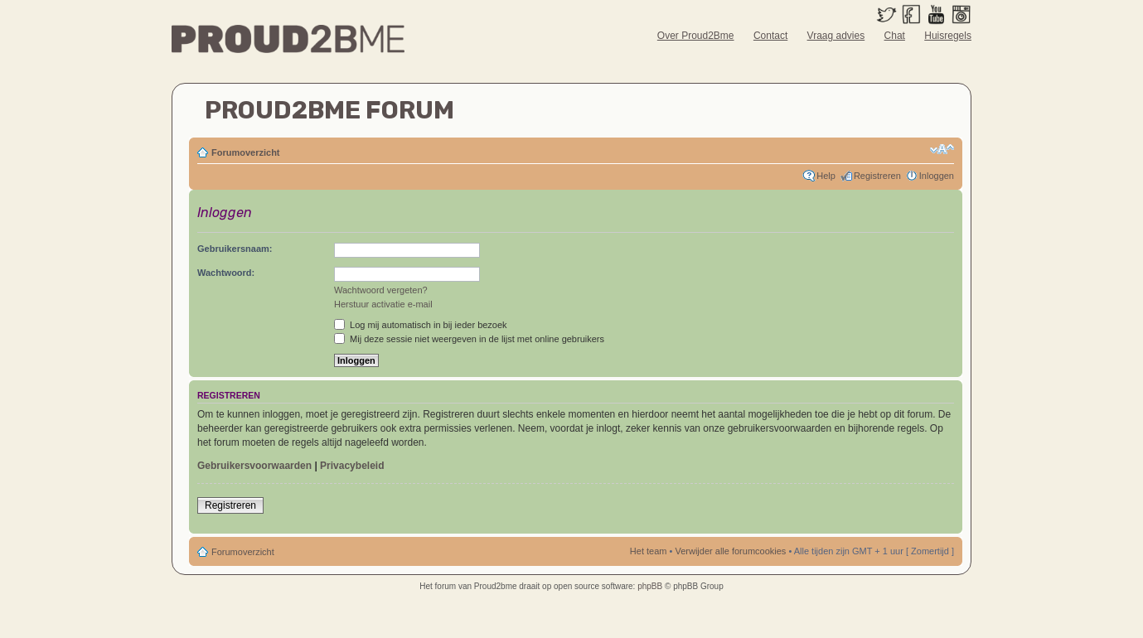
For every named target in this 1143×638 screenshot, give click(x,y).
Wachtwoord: (225, 273)
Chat (894, 35)
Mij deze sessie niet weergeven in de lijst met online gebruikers (469, 339)
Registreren (877, 176)
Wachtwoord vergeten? (381, 290)
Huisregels (947, 35)
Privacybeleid (352, 465)
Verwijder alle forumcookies (730, 551)
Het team (648, 551)
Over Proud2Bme (695, 35)
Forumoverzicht (245, 152)
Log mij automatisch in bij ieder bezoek (420, 325)
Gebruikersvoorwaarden (254, 465)
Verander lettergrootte (942, 149)
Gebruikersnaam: (234, 249)
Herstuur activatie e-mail (383, 304)
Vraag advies (836, 35)
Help (825, 176)
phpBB (649, 586)
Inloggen (936, 176)
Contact (770, 35)
